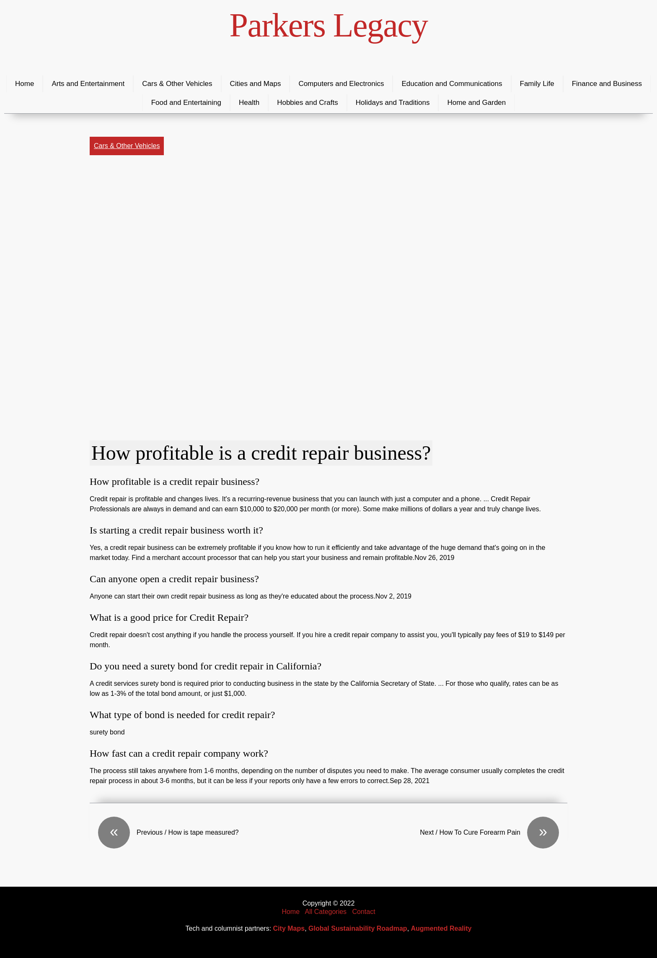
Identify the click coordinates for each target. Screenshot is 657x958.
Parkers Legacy (329, 25)
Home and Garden (476, 103)
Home (24, 84)
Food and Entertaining (186, 103)
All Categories (326, 911)
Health (249, 103)
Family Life (537, 84)
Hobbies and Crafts (307, 103)
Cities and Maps (255, 84)
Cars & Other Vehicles (177, 84)
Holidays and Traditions (393, 103)
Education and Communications (451, 84)
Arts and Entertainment (88, 84)
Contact (363, 911)
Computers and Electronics (341, 84)
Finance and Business (607, 84)
